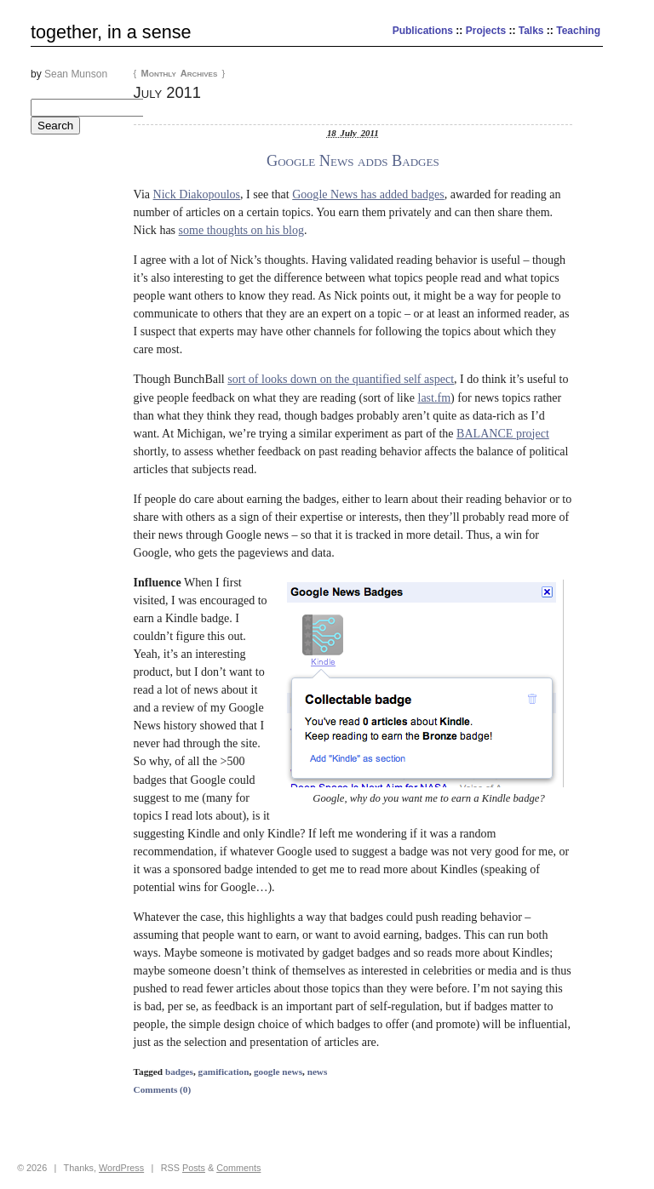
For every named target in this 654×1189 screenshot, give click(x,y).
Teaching (578, 31)
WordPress (121, 1168)
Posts (193, 1168)
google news (278, 1071)
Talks (531, 31)
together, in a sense (111, 32)
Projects (486, 31)
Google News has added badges (368, 194)
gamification (224, 1071)
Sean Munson (75, 74)
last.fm (433, 397)
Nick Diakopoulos (197, 194)
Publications (423, 31)
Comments (238, 1168)
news (317, 1071)
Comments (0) (163, 1089)
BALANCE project (502, 433)
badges (179, 1071)
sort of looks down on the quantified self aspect (340, 379)
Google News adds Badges (353, 160)
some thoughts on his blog (241, 230)
